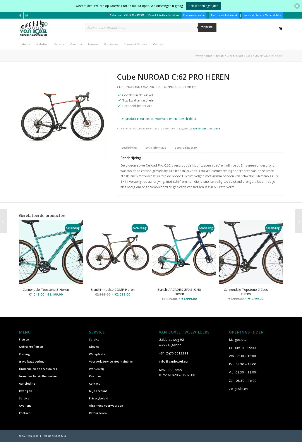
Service (24, 398)
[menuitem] (26, 44)
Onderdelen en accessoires (38, 369)
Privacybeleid (98, 398)
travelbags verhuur (32, 361)
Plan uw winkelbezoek (224, 15)
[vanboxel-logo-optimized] (33, 28)
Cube (217, 128)
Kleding (24, 354)
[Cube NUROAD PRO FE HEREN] (298, 221)
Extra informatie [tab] (156, 148)
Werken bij (96, 369)
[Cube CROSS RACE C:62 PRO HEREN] (3, 221)
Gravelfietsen (198, 128)
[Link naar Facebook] (20, 15)
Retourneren (98, 413)
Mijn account (98, 391)
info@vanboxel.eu (168, 15)
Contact (24, 413)
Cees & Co (60, 435)
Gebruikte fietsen (31, 347)
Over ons (25, 406)
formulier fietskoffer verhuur (39, 376)
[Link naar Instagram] (27, 15)
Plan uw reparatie (194, 15)
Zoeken (207, 27)
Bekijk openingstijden (203, 6)
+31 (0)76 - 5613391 (135, 15)
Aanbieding (27, 383)
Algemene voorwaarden (106, 406)
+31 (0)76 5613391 (173, 353)
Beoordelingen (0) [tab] (186, 148)
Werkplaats (97, 354)
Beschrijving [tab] (129, 148)
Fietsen (24, 339)
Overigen (25, 391)
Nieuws (94, 347)
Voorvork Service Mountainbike (262, 15)
